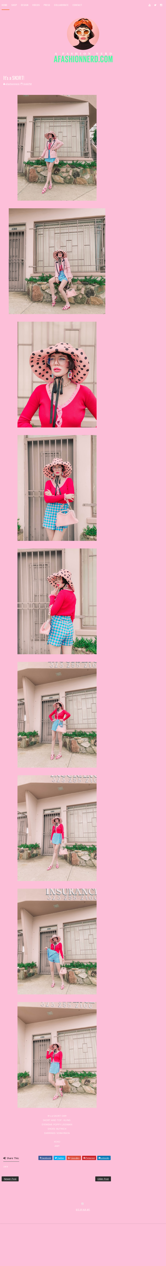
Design (24, 5)
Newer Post (10, 1178)
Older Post (103, 1178)
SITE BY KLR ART (83, 1248)
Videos (36, 5)
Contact (77, 5)
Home (4, 5)
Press (47, 5)
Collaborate (61, 5)
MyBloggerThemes (55, 1252)
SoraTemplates (21, 1252)
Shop (14, 5)
